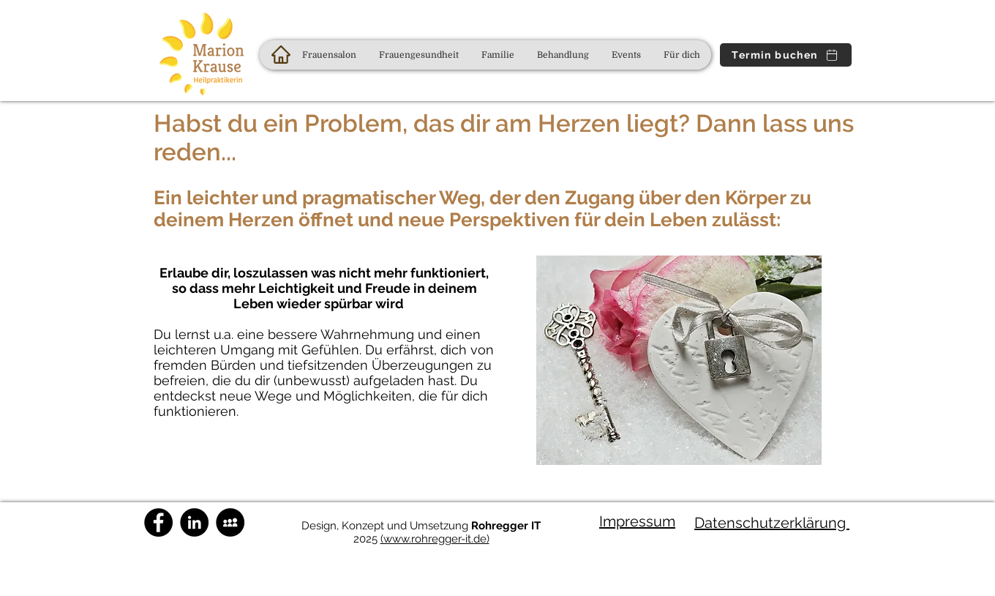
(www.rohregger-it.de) (434, 538)
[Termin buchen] (786, 55)
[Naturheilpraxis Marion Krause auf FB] (158, 522)
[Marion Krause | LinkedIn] (194, 522)
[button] (418, 55)
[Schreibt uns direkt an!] (230, 522)
